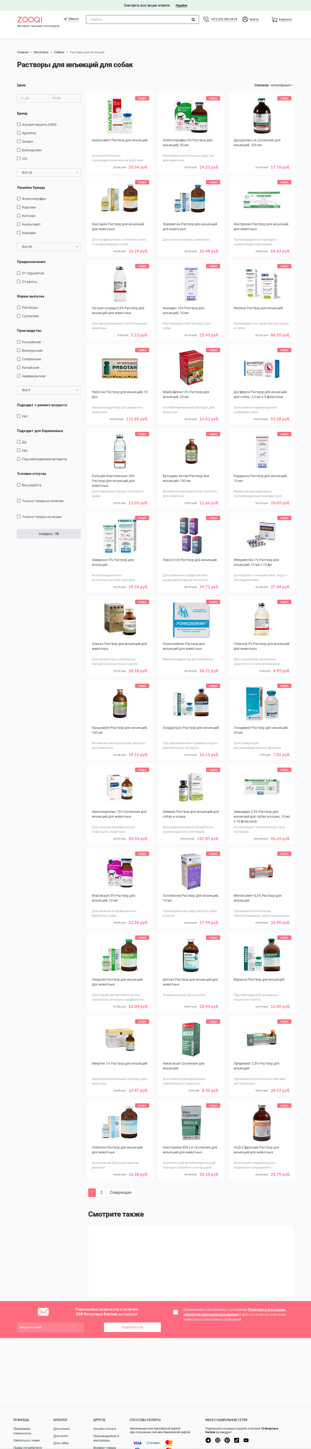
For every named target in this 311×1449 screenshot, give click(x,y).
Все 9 (50, 389)
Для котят (60, 1436)
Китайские (30, 367)
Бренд (22, 113)
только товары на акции (41, 516)
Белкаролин (32, 150)
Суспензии (30, 316)
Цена (21, 85)
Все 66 (50, 246)
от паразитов (33, 273)
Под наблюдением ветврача (44, 459)
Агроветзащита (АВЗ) (39, 124)
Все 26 (50, 172)
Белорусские (32, 350)
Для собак (61, 1443)
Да (24, 442)
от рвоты (29, 281)
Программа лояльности (22, 1431)
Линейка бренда (31, 187)
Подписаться (132, 1327)
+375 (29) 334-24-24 (224, 19)
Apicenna (29, 133)
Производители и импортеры (106, 1438)
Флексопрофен (34, 199)
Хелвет (27, 141)
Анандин (29, 233)
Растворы (30, 307)
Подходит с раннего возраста (42, 405)
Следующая (120, 1192)
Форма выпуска (30, 296)
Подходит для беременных (40, 431)
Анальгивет (31, 224)
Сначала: (262, 85)
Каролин (29, 207)
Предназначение (31, 262)
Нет (25, 416)
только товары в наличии (42, 501)
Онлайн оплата (104, 1429)
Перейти (181, 5)
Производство (29, 330)
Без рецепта (31, 485)
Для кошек (61, 1429)
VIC (24, 158)
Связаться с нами (26, 1440)
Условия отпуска (31, 473)
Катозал (28, 216)
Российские (31, 342)
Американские (33, 376)
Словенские (31, 359)
